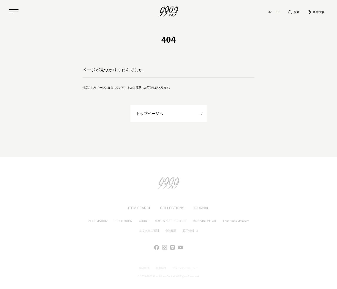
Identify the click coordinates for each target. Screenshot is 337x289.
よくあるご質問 (149, 231)
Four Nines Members (236, 221)
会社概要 (170, 231)
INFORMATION (97, 221)
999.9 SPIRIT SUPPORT (170, 221)
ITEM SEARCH (140, 208)
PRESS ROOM (123, 221)
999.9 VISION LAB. (205, 221)
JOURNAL (201, 208)
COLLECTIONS (172, 208)
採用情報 (188, 231)
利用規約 (161, 268)
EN (278, 12)
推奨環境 (144, 268)
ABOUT (144, 221)
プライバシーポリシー (185, 268)
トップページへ (149, 114)
